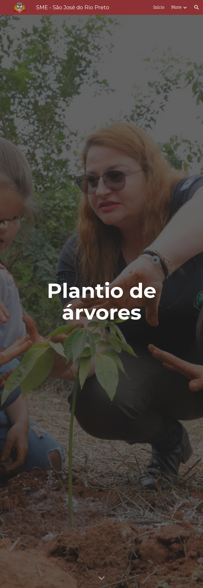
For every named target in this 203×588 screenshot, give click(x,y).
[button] (196, 7)
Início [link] (158, 7)
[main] (101, 301)
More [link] (176, 7)
